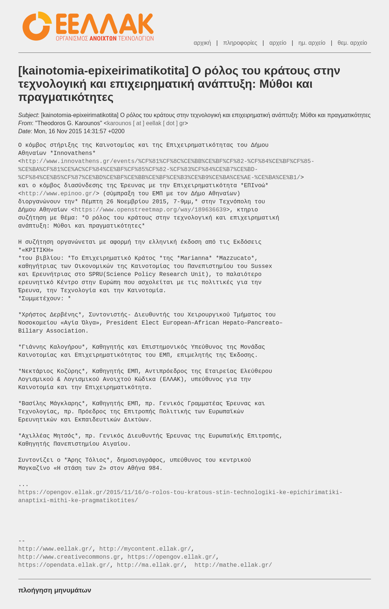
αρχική (202, 43)
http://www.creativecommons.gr (69, 557)
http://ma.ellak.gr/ (150, 565)
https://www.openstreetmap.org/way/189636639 (150, 210)
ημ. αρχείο (312, 43)
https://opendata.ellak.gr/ (64, 565)
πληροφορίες (240, 43)
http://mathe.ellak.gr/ (233, 565)
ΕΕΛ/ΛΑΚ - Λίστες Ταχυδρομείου (91, 26)
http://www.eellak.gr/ (55, 549)
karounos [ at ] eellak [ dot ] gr (146, 123)
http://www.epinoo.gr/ (59, 194)
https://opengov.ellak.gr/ (171, 557)
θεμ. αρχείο (352, 43)
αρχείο (277, 43)
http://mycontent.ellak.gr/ (145, 549)
